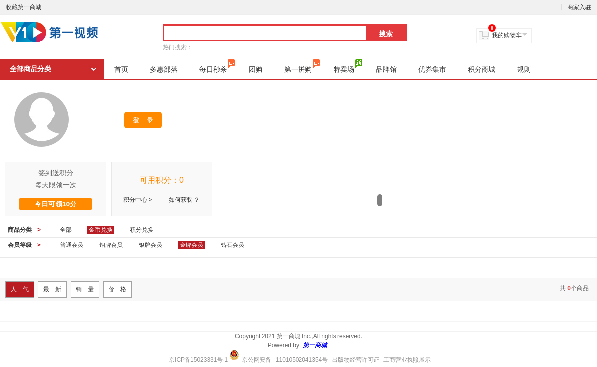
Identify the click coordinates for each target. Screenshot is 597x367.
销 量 (85, 289)
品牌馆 (386, 69)
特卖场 (348, 66)
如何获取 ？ (184, 199)
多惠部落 (164, 69)
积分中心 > (137, 199)
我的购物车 (507, 35)
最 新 (52, 289)
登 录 (143, 120)
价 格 (117, 289)
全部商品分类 (30, 69)
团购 (255, 69)
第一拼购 (302, 66)
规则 (524, 69)
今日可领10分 (56, 204)
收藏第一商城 (23, 7)
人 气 (20, 289)
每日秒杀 (217, 66)
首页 (121, 69)
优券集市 (432, 69)
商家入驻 (579, 7)
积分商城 (481, 69)
